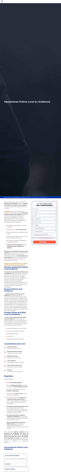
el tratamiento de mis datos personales (48, 237)
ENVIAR (44, 242)
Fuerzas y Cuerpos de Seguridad (14, 197)
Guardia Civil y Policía (25, 197)
